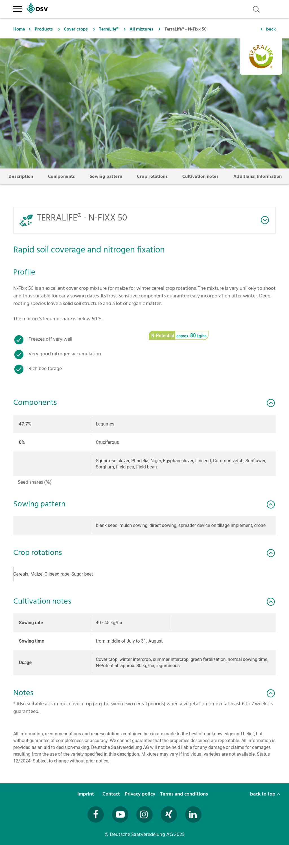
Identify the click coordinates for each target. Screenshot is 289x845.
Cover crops (76, 29)
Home (19, 29)
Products (44, 29)
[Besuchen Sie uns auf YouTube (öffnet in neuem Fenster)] (120, 814)
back (271, 29)
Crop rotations (152, 176)
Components (61, 176)
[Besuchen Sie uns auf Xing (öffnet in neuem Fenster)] (169, 814)
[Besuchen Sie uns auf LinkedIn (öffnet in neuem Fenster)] (193, 814)
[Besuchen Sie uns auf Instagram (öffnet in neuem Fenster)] (144, 814)
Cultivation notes (200, 176)
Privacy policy (140, 794)
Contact (111, 794)
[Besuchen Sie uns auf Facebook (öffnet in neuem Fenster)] (95, 814)
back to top (265, 794)
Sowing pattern (106, 176)
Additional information (257, 176)
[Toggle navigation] (17, 8)
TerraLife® (109, 29)
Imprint (86, 794)
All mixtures (141, 29)
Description (20, 176)
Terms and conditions (184, 794)
